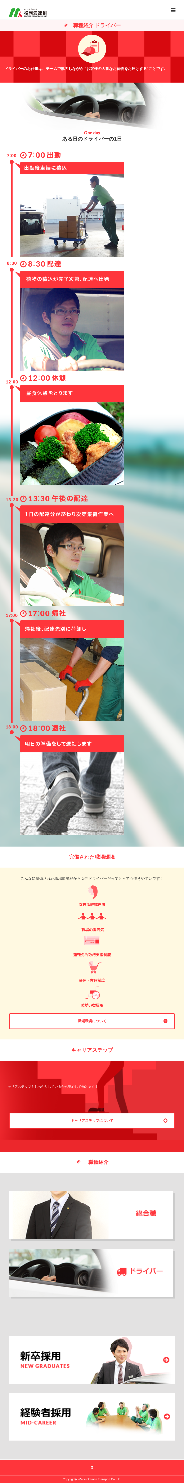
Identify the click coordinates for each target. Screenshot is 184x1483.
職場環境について (92, 1021)
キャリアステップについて (92, 1121)
